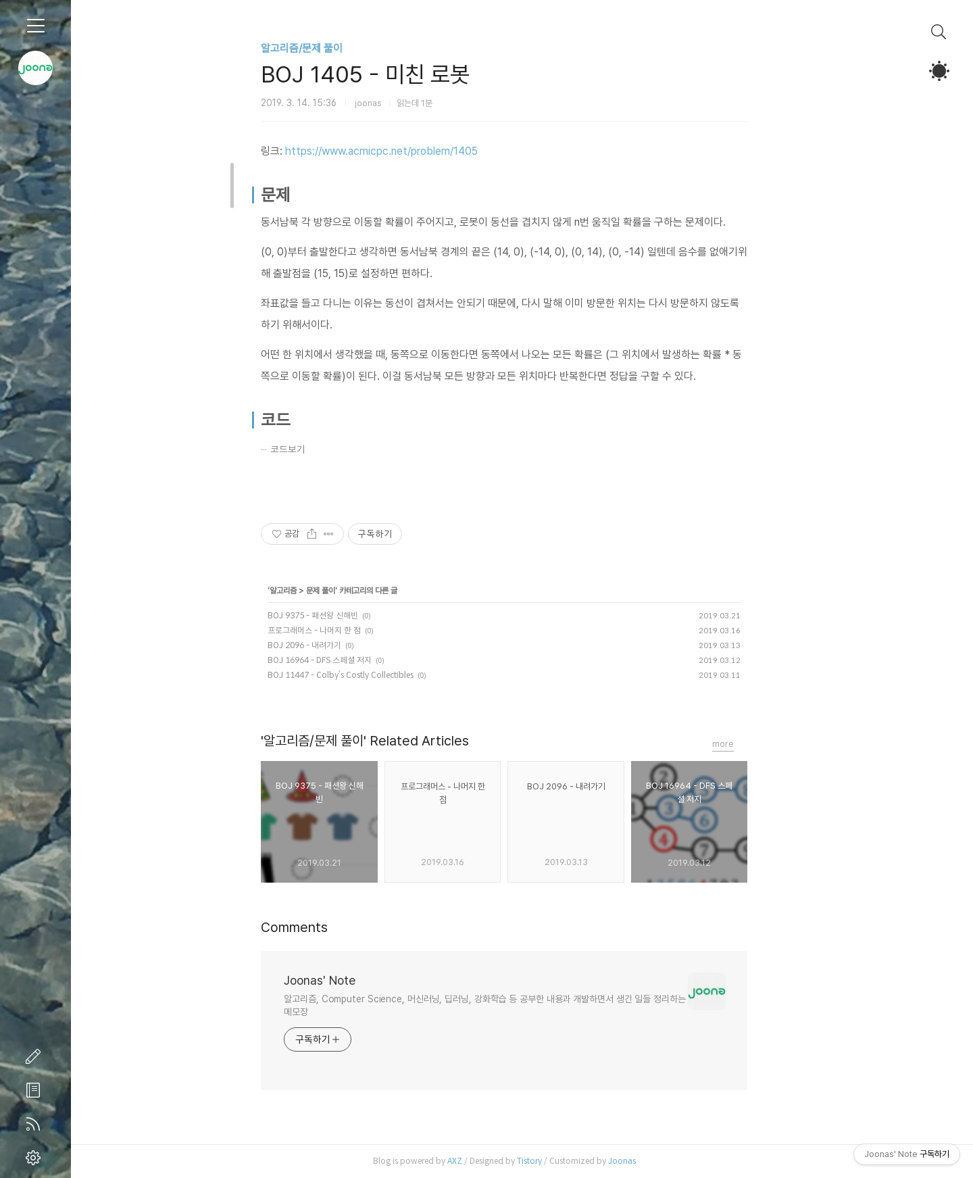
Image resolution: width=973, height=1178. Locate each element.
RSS (36, 1123)
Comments (312, 927)
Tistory (546, 1161)
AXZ (472, 1161)
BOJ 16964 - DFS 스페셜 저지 (338, 660)
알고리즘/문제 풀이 (320, 48)
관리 (36, 1157)
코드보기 (306, 449)
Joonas (639, 1161)
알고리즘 (301, 590)
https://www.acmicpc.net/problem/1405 (399, 151)
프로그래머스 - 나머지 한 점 (332, 630)
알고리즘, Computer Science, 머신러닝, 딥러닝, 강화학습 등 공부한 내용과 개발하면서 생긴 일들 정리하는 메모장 (502, 1005)
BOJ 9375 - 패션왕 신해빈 (331, 615)
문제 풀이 (338, 590)
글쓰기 (36, 1056)
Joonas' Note (338, 980)
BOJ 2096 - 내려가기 (322, 645)
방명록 (36, 1090)
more (741, 744)
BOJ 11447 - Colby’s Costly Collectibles (359, 675)
